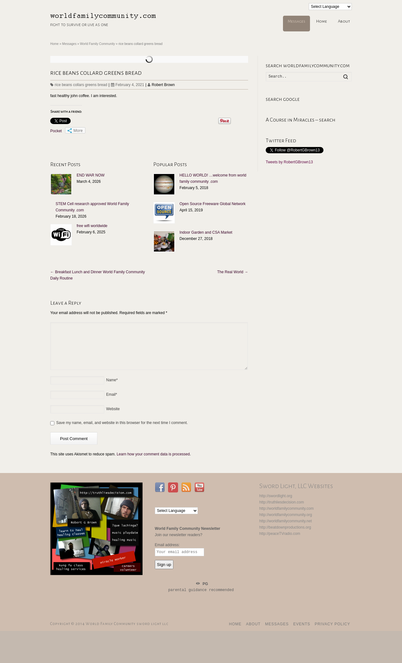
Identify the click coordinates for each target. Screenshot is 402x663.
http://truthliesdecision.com (281, 502)
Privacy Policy (332, 624)
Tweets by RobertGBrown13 (289, 162)
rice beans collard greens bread (96, 72)
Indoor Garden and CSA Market (206, 232)
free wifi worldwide (92, 226)
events (301, 624)
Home (321, 21)
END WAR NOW (91, 175)
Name (112, 380)
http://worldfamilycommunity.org (285, 515)
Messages (296, 21)
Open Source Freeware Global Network (213, 204)
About (344, 21)
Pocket (56, 131)
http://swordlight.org (275, 496)
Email (111, 394)
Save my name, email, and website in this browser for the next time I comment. (122, 423)
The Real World (232, 272)
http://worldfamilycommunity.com (286, 508)
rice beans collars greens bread (81, 85)
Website (113, 409)
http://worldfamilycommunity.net (285, 521)
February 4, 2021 (127, 85)
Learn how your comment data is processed (153, 454)
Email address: (167, 545)
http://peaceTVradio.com (279, 533)
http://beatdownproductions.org (285, 527)
